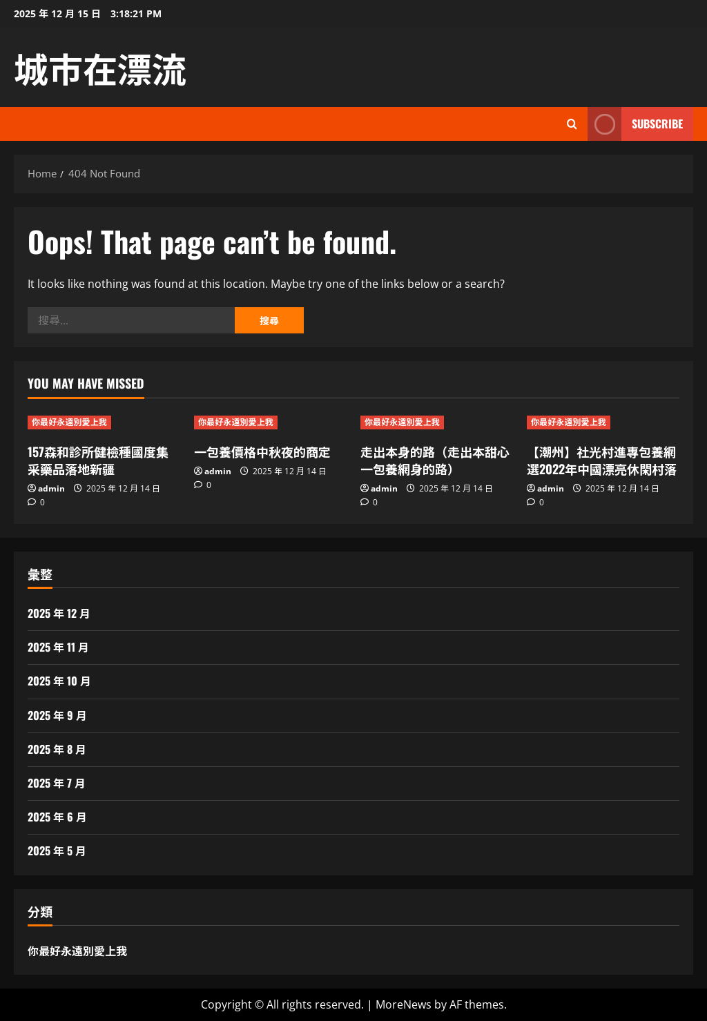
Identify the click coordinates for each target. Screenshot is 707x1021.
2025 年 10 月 (59, 680)
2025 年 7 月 (57, 783)
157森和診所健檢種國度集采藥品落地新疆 (98, 460)
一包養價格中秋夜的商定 (262, 451)
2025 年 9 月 (57, 715)
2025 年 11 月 (58, 647)
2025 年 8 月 (57, 749)
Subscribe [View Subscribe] (635, 124)
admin (51, 488)
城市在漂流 (100, 67)
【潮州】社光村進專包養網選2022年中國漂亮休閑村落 (602, 460)
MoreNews (404, 1004)
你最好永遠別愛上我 (69, 422)
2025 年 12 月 (59, 613)
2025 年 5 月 (57, 850)
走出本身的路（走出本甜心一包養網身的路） (435, 460)
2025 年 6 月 (57, 816)
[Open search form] (572, 123)
